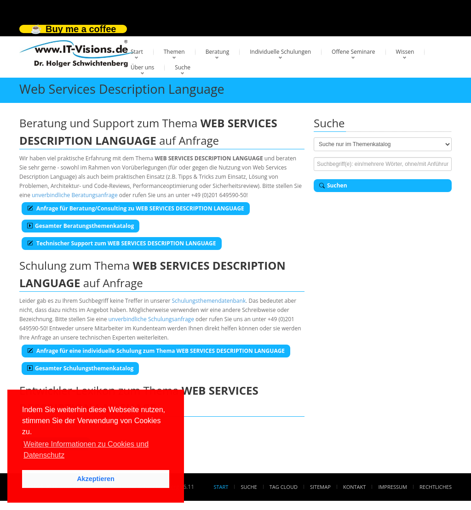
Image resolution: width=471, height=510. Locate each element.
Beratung (218, 52)
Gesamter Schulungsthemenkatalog (80, 368)
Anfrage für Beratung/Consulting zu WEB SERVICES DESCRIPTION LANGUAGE (135, 208)
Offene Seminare (353, 52)
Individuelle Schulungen (280, 52)
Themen (174, 52)
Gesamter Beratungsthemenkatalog (80, 226)
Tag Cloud (284, 486)
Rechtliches (435, 486)
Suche (182, 67)
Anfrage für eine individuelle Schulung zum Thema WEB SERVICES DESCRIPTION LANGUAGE (156, 351)
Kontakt (354, 486)
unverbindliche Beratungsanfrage (75, 195)
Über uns (142, 67)
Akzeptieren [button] (96, 478)
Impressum (392, 486)
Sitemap (320, 486)
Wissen (405, 52)
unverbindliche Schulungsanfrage (151, 319)
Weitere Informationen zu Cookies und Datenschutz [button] (86, 449)
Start (137, 52)
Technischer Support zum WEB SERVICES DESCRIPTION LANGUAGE (121, 243)
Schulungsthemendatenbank (209, 301)
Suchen (333, 185)
